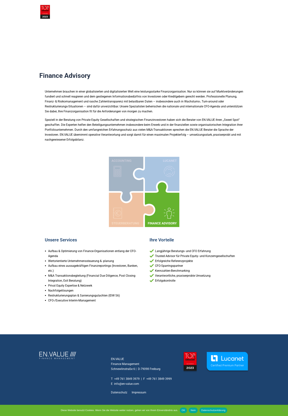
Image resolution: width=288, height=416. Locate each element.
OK (183, 410)
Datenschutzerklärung (213, 410)
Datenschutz (119, 392)
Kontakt (227, 11)
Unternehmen (194, 11)
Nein (193, 410)
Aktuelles (212, 11)
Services (176, 11)
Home (162, 11)
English (241, 11)
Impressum (139, 392)
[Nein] (283, 410)
